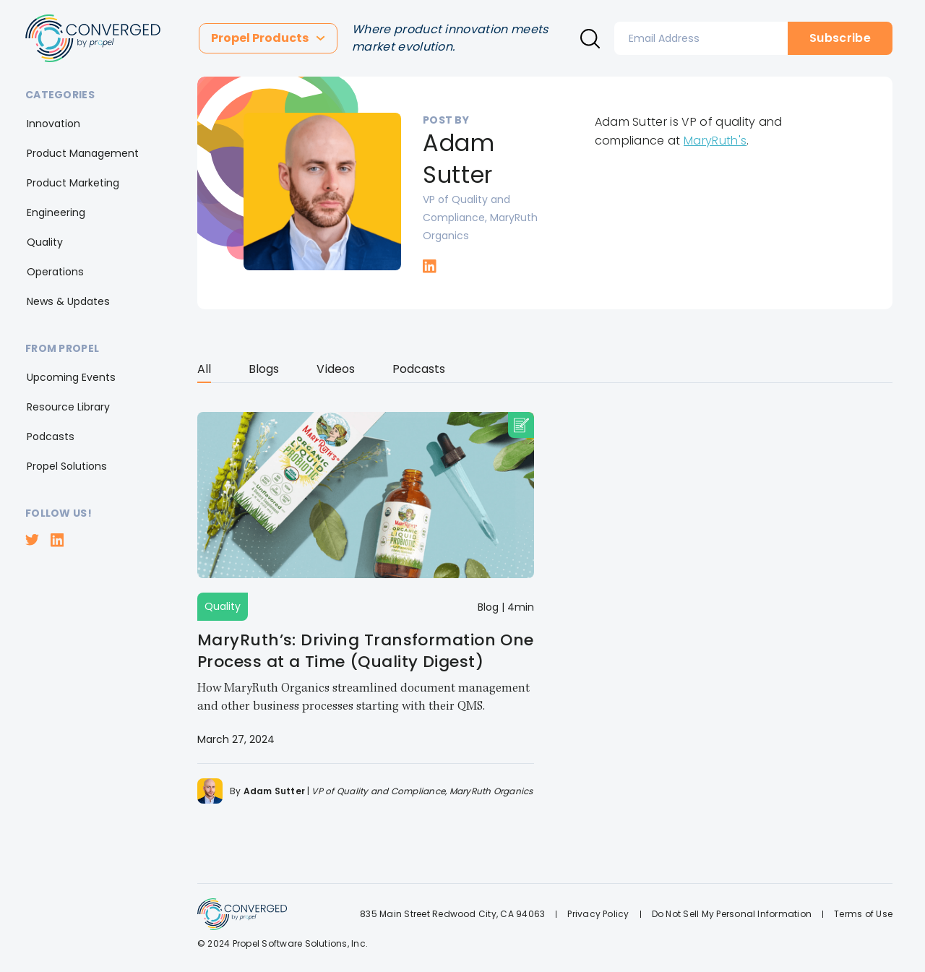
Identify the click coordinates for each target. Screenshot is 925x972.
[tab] (204, 372)
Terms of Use (863, 914)
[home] (92, 38)
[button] (268, 38)
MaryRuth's (715, 140)
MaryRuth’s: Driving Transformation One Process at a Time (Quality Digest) (365, 651)
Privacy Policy (598, 914)
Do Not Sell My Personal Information (732, 914)
